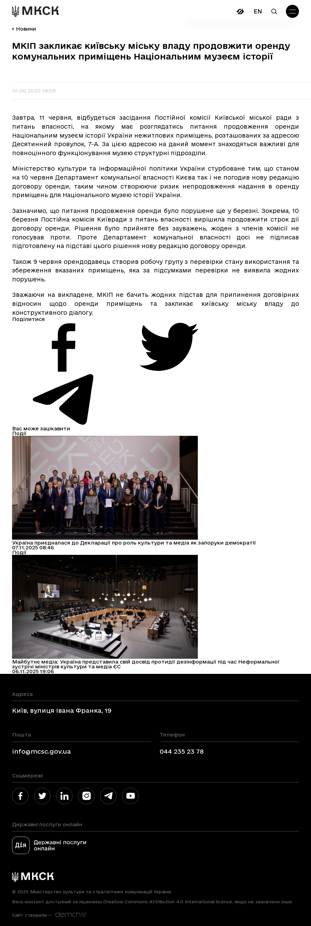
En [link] (258, 11)
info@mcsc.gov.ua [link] (41, 751)
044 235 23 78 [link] (182, 751)
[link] (35, 11)
